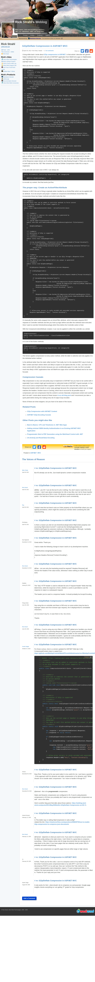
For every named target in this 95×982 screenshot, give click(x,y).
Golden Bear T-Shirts (8, 71)
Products (40, 35)
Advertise (55, 35)
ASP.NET (34, 453)
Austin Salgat (26, 646)
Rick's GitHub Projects (8, 61)
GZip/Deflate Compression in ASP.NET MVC (45, 46)
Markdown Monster (8, 77)
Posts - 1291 (6, 50)
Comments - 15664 (8, 52)
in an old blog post (70, 395)
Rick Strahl (25, 487)
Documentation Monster (9, 81)
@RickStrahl (5, 47)
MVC (39, 453)
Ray (24, 505)
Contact (25, 35)
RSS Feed (5, 54)
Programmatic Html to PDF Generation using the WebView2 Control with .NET (56, 434)
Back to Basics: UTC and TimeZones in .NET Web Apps (47, 425)
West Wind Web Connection (10, 83)
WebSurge (5, 79)
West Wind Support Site (9, 65)
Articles (32, 35)
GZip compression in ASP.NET (55, 54)
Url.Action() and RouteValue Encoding (41, 438)
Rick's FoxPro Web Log (9, 63)
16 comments (50, 50)
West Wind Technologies (10, 59)
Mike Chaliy (26, 470)
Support (47, 35)
